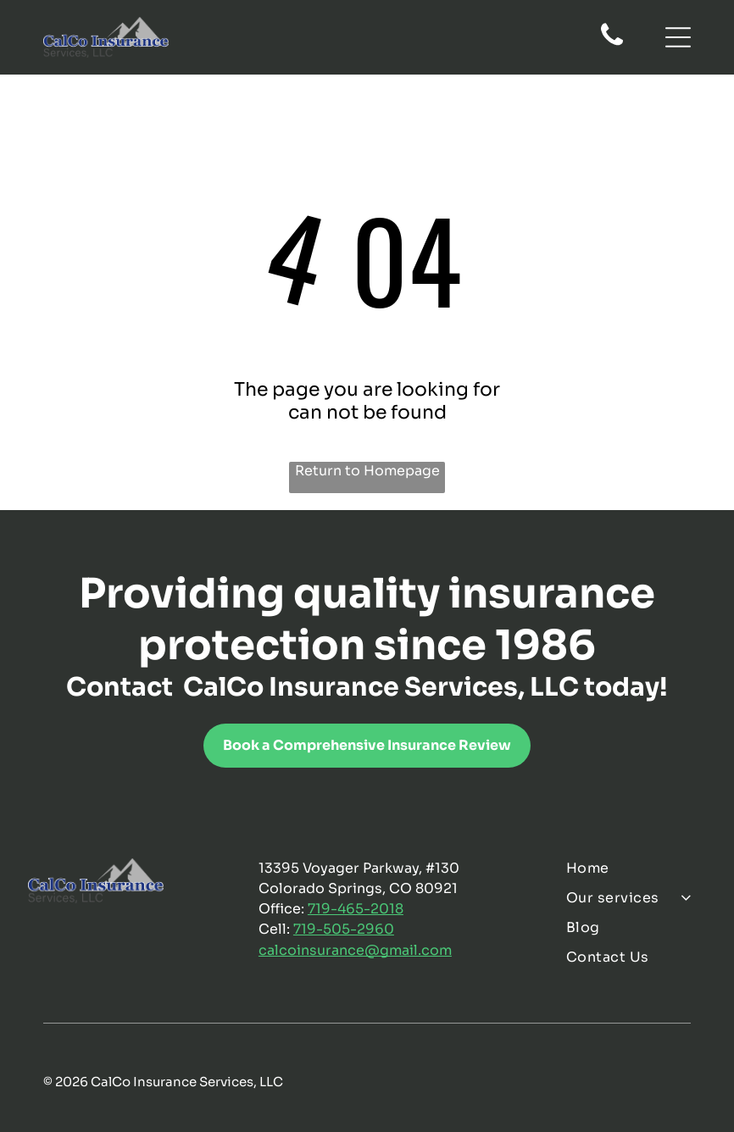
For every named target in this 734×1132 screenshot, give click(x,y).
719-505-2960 (343, 929)
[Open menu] (678, 37)
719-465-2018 (355, 909)
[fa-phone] (612, 44)
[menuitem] (635, 868)
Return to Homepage (367, 471)
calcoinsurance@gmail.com (355, 950)
